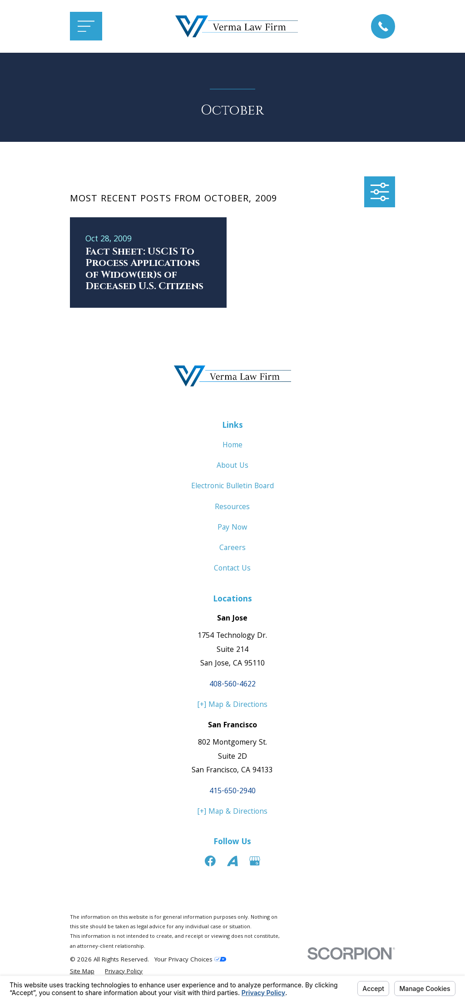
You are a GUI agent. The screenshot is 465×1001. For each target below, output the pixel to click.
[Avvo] (232, 861)
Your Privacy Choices (190, 960)
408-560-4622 (232, 685)
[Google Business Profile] (254, 861)
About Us (232, 466)
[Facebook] (210, 861)
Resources (232, 507)
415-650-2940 (232, 792)
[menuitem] (82, 972)
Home (232, 446)
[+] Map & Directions (232, 705)
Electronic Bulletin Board (232, 486)
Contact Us (232, 569)
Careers (232, 548)
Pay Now (232, 528)
